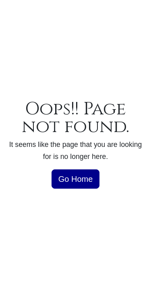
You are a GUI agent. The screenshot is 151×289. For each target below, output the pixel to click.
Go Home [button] (75, 179)
